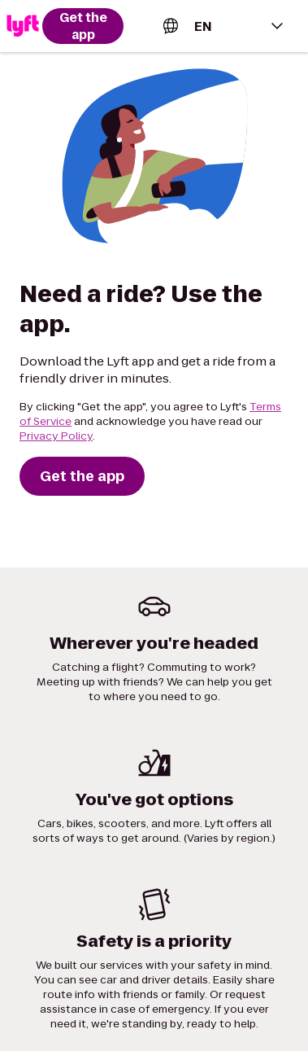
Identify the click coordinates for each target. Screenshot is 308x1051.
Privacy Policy (56, 436)
